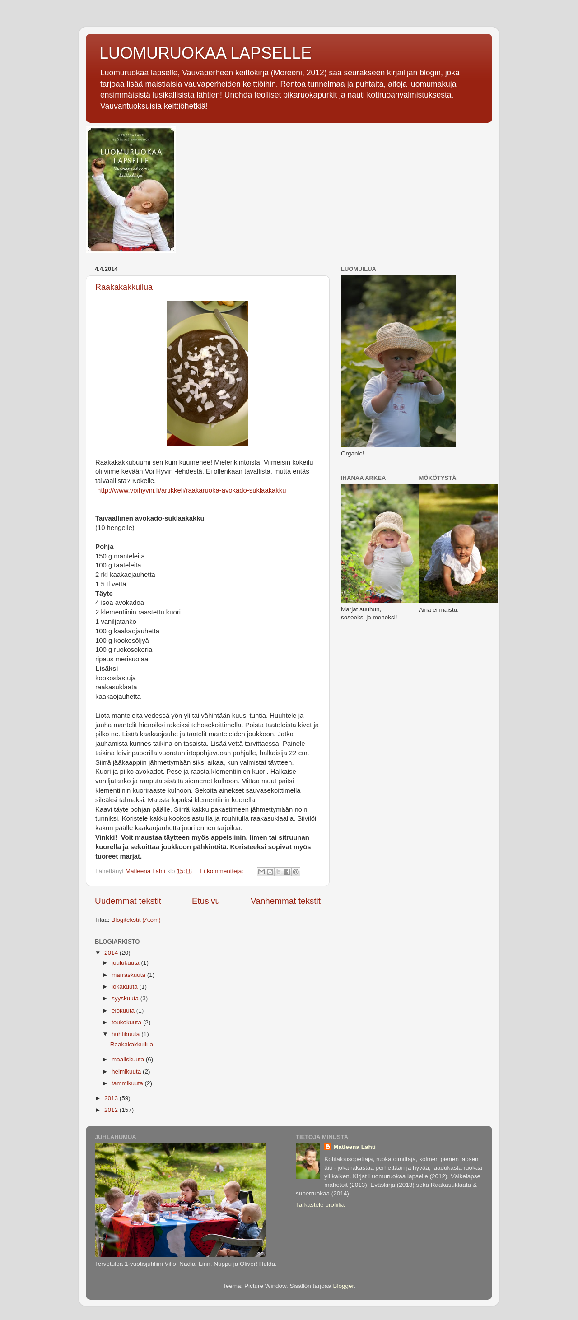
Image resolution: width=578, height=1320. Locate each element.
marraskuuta (129, 974)
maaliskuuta (129, 1059)
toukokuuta (127, 1022)
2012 (112, 1109)
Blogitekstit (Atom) (136, 919)
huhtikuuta (126, 1034)
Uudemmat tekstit (128, 901)
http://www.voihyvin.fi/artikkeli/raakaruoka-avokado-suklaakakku (190, 490)
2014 (112, 952)
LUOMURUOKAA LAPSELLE (205, 53)
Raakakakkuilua (124, 287)
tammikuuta (128, 1083)
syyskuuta (126, 998)
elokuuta (124, 1010)
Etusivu (206, 901)
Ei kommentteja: (222, 871)
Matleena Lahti (354, 1146)
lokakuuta (126, 986)
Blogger (343, 1286)
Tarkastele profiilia (320, 1204)
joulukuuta (126, 962)
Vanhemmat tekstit (286, 901)
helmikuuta (127, 1071)
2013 (112, 1098)
